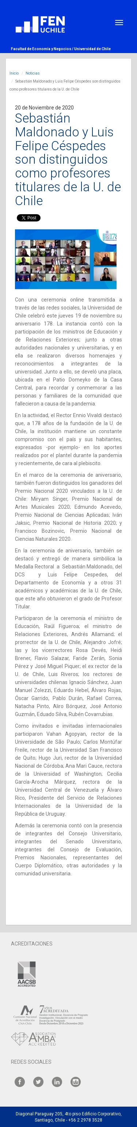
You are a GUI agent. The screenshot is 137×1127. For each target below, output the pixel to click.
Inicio (14, 73)
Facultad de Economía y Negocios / (42, 49)
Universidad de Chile (92, 49)
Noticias (33, 73)
